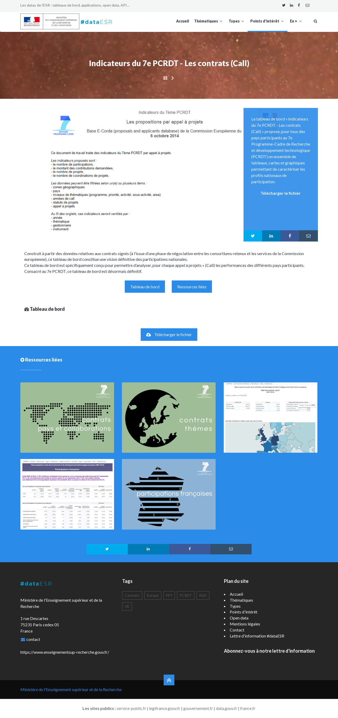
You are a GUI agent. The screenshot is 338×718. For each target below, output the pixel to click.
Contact (237, 629)
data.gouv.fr (226, 708)
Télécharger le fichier (169, 334)
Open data (239, 617)
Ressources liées (191, 286)
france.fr (248, 708)
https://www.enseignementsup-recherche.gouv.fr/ (64, 652)
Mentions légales (245, 623)
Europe (153, 595)
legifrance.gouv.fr (164, 708)
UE (127, 606)
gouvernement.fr (198, 708)
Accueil (182, 21)
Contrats (132, 595)
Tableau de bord (144, 286)
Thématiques (208, 21)
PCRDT (186, 595)
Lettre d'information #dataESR (257, 635)
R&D (203, 595)
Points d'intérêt (267, 21)
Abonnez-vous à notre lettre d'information (269, 651)
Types (237, 21)
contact (33, 639)
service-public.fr (131, 708)
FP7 (169, 595)
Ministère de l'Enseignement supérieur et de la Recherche (71, 689)
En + (296, 21)
